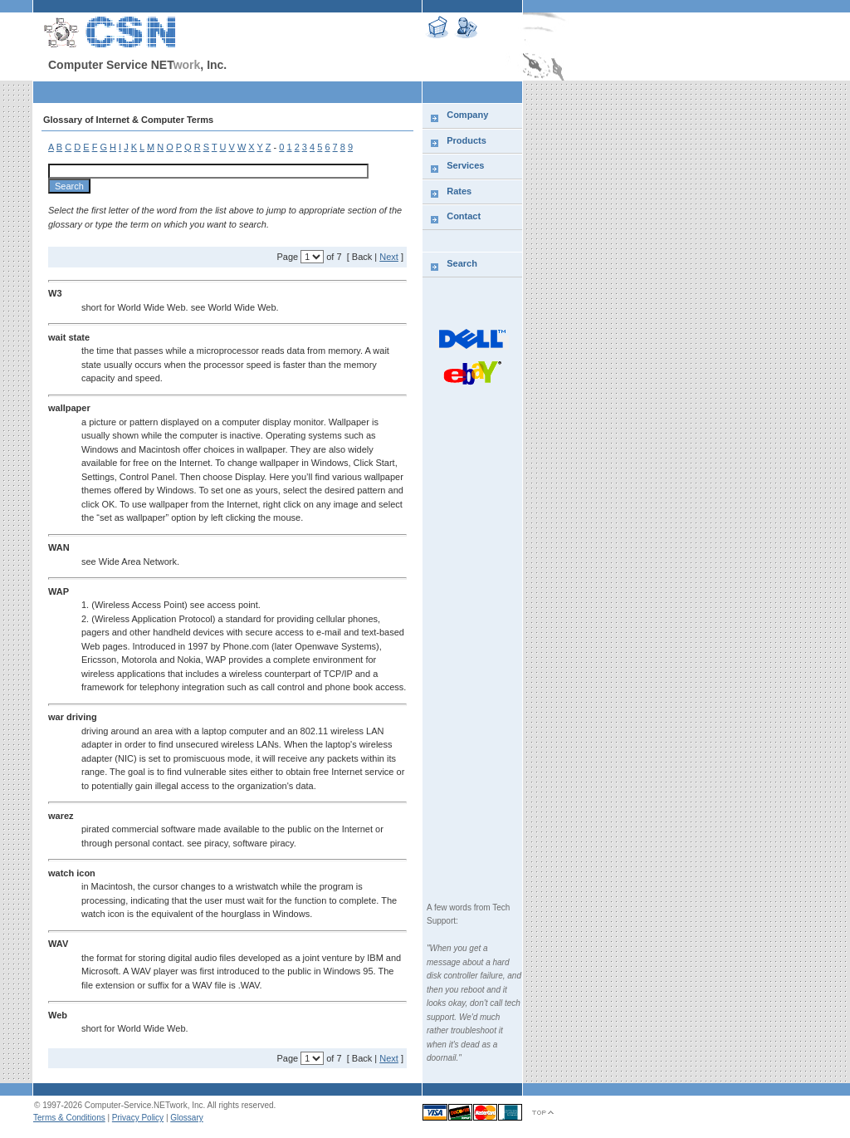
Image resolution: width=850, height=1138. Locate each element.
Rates (459, 191)
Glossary (186, 1117)
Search (462, 263)
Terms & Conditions (69, 1117)
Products (466, 140)
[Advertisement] (760, 353)
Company (467, 115)
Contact (464, 216)
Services (465, 165)
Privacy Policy (138, 1117)
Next (388, 257)
